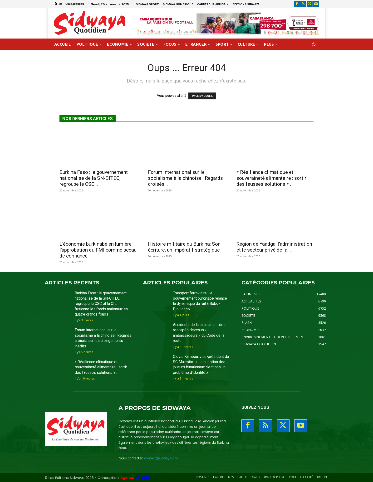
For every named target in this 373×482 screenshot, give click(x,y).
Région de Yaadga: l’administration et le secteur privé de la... (274, 247)
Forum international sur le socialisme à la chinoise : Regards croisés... (185, 178)
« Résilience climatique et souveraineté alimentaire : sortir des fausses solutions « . (271, 178)
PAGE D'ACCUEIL (202, 95)
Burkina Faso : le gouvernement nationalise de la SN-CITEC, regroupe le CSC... (93, 178)
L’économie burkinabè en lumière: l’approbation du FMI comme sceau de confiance (98, 250)
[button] (313, 44)
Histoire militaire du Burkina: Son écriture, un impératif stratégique (184, 247)
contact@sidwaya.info (161, 458)
